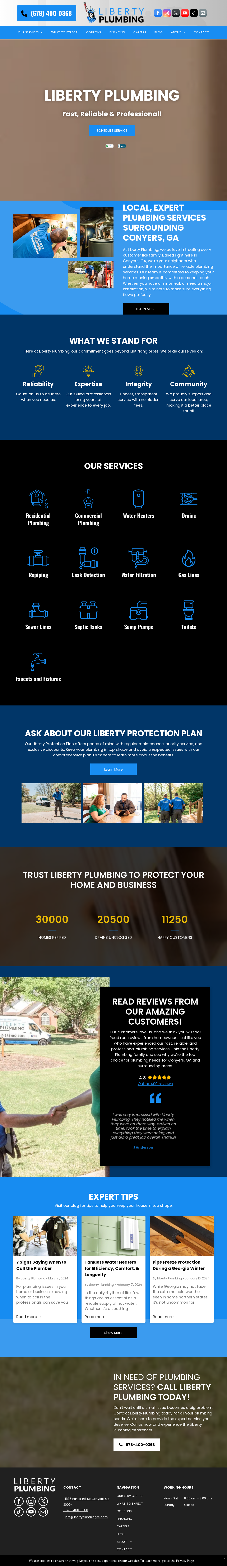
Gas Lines (188, 575)
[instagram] (167, 13)
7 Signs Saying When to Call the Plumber (41, 1265)
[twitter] (176, 13)
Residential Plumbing (38, 519)
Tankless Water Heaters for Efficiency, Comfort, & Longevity (112, 1268)
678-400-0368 (77, 1510)
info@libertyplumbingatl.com (86, 1517)
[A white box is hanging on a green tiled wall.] (114, 1236)
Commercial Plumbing (88, 519)
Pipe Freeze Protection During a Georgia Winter (179, 1265)
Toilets (188, 627)
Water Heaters (138, 515)
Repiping (38, 575)
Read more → (29, 1316)
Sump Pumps (138, 627)
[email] (203, 13)
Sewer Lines (38, 627)
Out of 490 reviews (155, 1083)
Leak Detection (88, 575)
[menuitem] (30, 32)
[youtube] (185, 13)
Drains (189, 515)
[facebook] (158, 13)
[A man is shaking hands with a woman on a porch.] (45, 1236)
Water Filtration (138, 575)
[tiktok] (194, 13)
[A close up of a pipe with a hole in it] (182, 1236)
